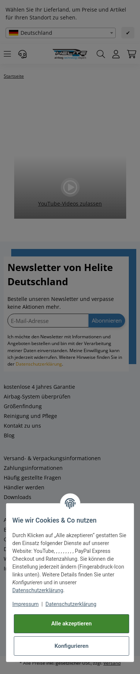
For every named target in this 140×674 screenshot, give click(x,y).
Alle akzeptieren (71, 623)
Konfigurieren (71, 646)
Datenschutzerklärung (37, 590)
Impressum (25, 604)
